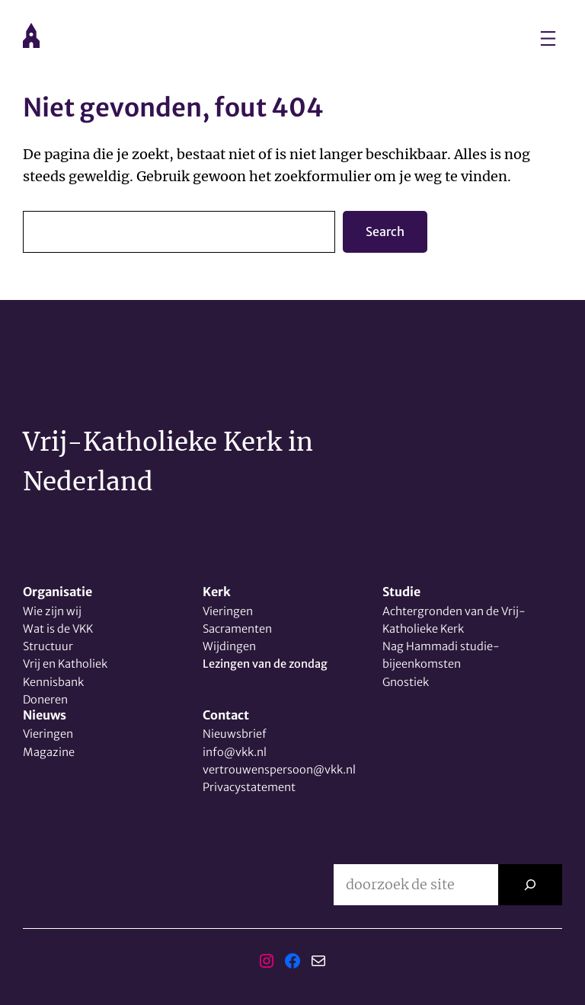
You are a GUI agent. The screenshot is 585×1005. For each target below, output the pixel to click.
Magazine (49, 752)
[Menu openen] (548, 38)
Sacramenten (237, 629)
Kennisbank (53, 682)
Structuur (48, 646)
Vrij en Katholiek (65, 664)
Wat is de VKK (58, 629)
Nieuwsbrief (235, 734)
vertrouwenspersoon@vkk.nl (279, 770)
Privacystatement (249, 787)
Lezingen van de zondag (265, 664)
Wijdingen (229, 646)
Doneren (45, 700)
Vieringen (228, 611)
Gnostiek (405, 682)
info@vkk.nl (235, 752)
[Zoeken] (530, 884)
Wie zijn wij (52, 611)
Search (385, 231)
